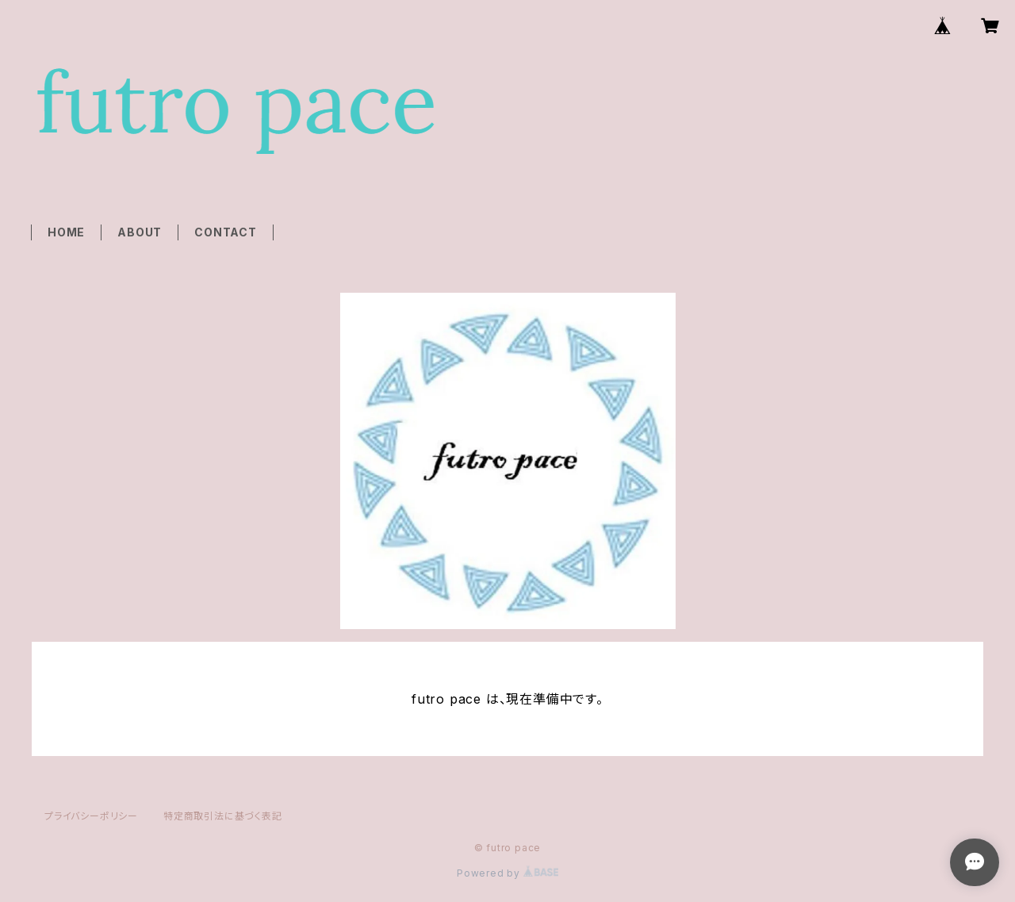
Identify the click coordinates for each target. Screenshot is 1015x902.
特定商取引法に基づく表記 (222, 816)
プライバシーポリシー (91, 816)
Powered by (507, 873)
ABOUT (139, 232)
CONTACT (225, 232)
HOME (66, 232)
